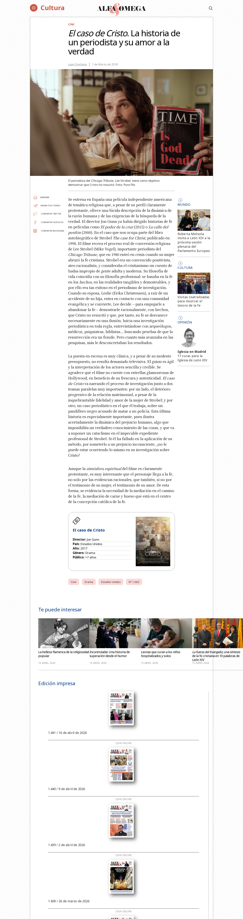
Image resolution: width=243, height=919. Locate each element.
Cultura (53, 7)
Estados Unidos (110, 582)
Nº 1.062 (134, 582)
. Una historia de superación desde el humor (109, 654)
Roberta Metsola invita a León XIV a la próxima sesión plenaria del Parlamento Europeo (194, 242)
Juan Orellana (77, 64)
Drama (88, 582)
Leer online (123, 743)
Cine (71, 24)
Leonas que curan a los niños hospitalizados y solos (160, 654)
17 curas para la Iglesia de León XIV (192, 358)
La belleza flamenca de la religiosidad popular (63, 654)
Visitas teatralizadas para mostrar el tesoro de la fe (193, 301)
